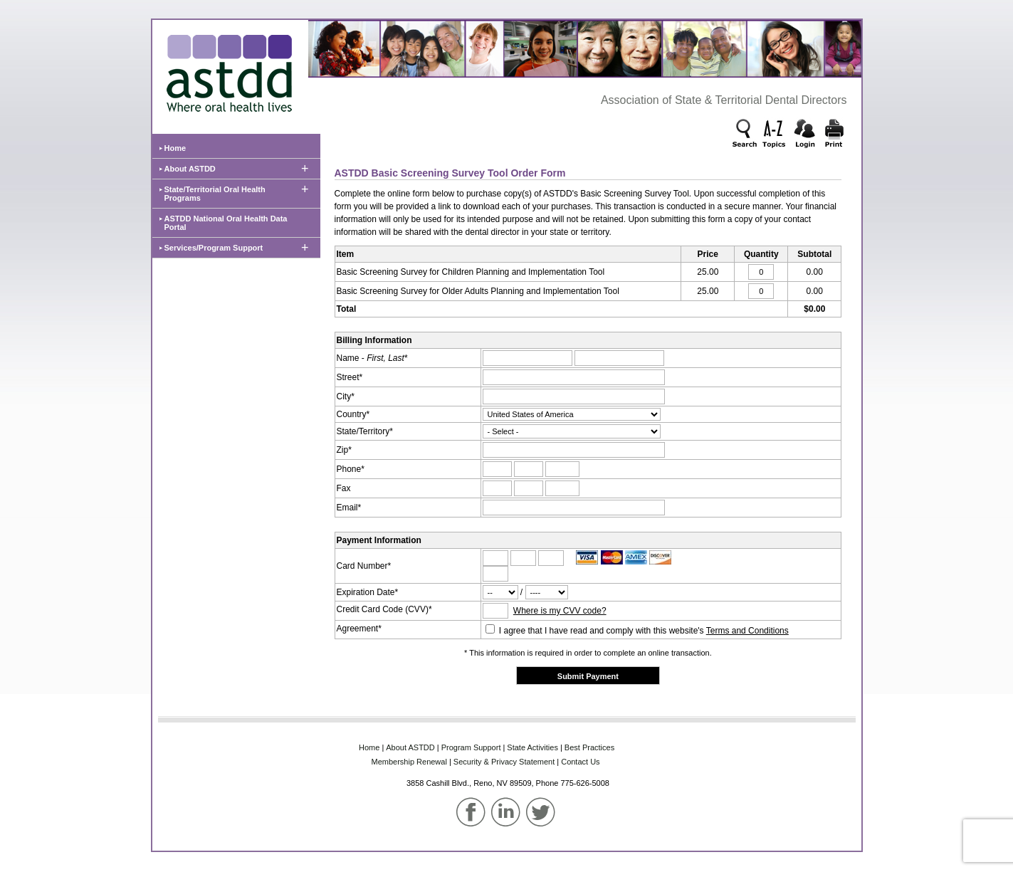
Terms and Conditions (747, 631)
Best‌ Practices (589, 747)
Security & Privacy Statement (504, 761)
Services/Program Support (213, 247)
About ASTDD (190, 168)
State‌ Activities (532, 747)
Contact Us (580, 761)
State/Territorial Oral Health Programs (215, 193)
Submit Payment (588, 676)
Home (175, 148)
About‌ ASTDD (410, 747)
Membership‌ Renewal (409, 761)
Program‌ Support (471, 747)
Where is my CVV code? (560, 611)
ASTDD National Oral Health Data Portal (226, 222)
